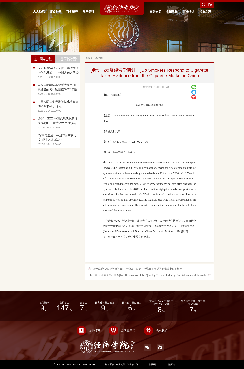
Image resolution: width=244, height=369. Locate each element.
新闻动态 (43, 58)
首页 (88, 57)
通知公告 (68, 58)
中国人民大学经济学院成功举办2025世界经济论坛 (58, 104)
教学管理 (88, 11)
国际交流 (155, 11)
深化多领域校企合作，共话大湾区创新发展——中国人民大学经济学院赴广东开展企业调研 (58, 71)
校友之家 (205, 11)
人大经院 (39, 11)
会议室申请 (122, 330)
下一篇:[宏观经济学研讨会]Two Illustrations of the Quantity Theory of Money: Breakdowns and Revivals (147, 275)
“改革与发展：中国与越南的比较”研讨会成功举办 (57, 137)
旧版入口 (171, 364)
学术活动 (98, 57)
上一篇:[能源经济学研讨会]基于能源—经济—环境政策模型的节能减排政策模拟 (137, 268)
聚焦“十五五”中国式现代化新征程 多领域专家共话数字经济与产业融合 (58, 121)
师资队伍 (55, 11)
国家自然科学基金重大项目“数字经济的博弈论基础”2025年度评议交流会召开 (57, 87)
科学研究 (72, 11)
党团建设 (172, 11)
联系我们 (155, 330)
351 (188, 364)
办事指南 (88, 330)
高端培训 (188, 11)
